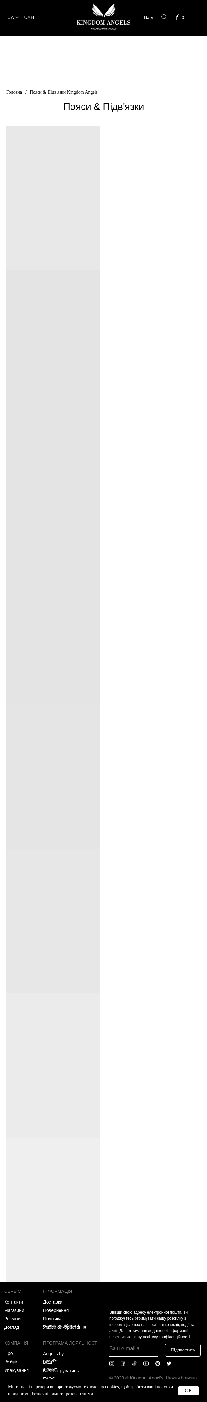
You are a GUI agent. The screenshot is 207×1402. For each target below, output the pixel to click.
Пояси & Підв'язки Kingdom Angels (64, 92)
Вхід (148, 17)
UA (10, 17)
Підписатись (183, 1350)
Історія (11, 1361)
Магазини (14, 1310)
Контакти (13, 1301)
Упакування (17, 1370)
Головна (14, 92)
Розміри (12, 1318)
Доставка (52, 1301)
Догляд (11, 1327)
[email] (133, 1348)
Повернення (56, 1310)
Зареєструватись (61, 1370)
